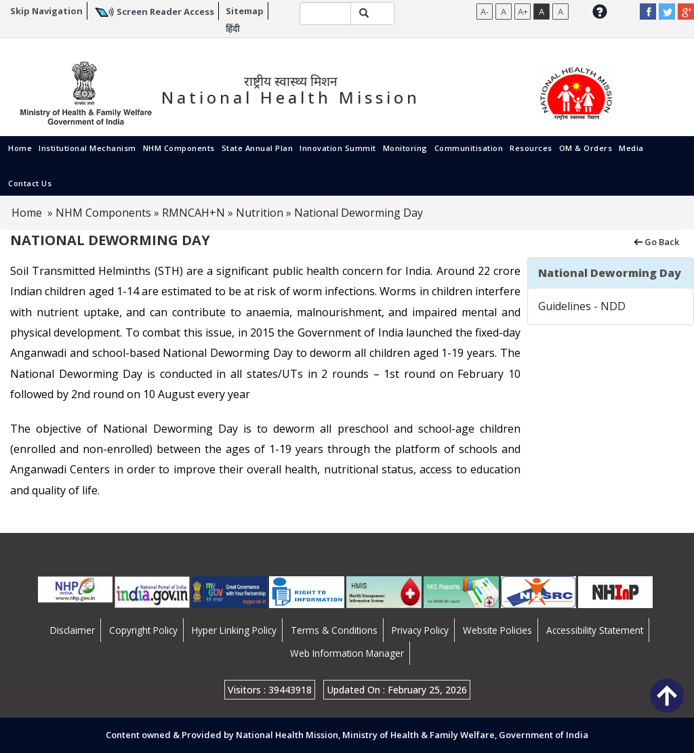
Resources (531, 148)
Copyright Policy (143, 630)
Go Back (655, 241)
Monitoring (405, 148)
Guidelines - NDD (582, 306)
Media (631, 148)
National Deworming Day (358, 212)
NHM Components (179, 148)
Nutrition (259, 212)
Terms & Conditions (334, 630)
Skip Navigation (46, 11)
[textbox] (326, 13)
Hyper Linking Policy (234, 630)
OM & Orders (586, 148)
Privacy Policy (420, 630)
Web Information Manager (347, 653)
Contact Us (30, 183)
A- (485, 11)
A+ (523, 11)
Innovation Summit (338, 148)
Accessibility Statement (594, 630)
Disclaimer (72, 630)
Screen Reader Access (165, 11)
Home (20, 148)
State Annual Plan (257, 148)
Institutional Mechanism (87, 148)
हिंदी (232, 28)
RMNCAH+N (193, 212)
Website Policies (497, 630)
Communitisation (469, 148)
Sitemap (245, 11)
